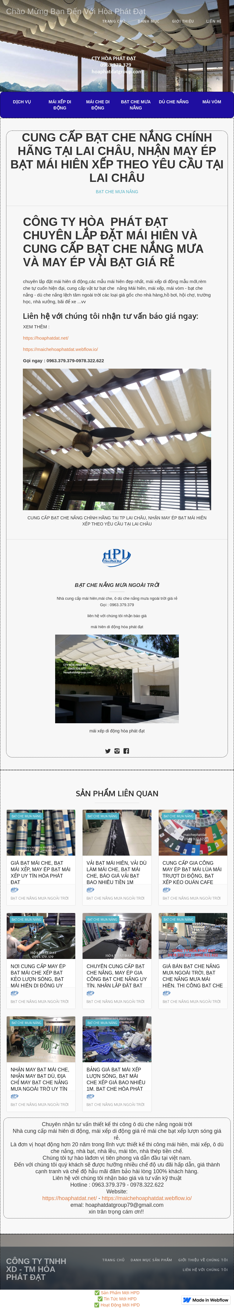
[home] (76, 10)
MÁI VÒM (211, 101)
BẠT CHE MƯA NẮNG (136, 104)
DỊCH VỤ (22, 101)
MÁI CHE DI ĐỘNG (98, 104)
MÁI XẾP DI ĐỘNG (60, 104)
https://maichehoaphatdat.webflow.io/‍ (147, 1198)
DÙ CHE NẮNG (174, 101)
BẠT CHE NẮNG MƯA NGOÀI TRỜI (117, 585)
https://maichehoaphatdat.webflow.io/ (60, 349)
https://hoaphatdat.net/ (45, 338)
